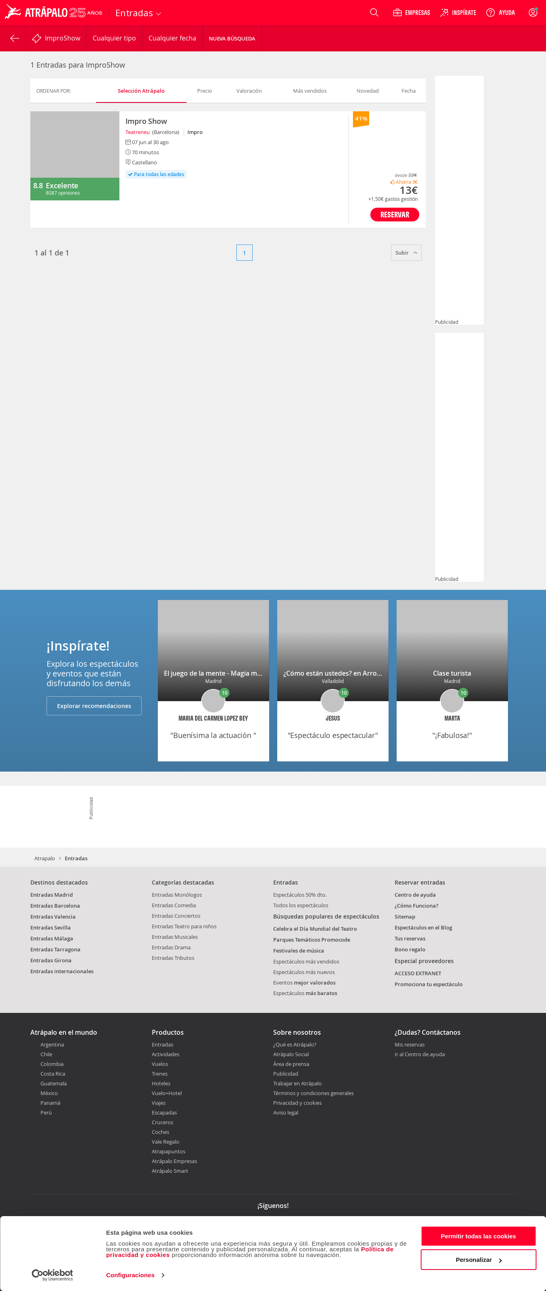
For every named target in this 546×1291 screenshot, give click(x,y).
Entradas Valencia (53, 916)
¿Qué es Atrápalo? (295, 1044)
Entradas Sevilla (50, 927)
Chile (46, 1054)
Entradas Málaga (51, 938)
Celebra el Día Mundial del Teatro (315, 928)
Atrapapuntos (168, 1151)
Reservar (394, 214)
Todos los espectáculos (300, 905)
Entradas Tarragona (55, 949)
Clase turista (452, 673)
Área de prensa (291, 1064)
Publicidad (285, 1073)
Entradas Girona (51, 960)
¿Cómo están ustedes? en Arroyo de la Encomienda (361, 673)
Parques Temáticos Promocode (311, 939)
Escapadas (164, 1112)
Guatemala (53, 1083)
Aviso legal (285, 1112)
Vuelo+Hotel (167, 1093)
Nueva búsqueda (232, 38)
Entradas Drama (171, 947)
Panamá (50, 1102)
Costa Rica (52, 1073)
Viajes (159, 1102)
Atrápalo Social (291, 1054)
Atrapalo (44, 858)
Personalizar (478, 1259)
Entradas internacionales (61, 971)
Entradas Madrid (51, 894)
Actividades (165, 1054)
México (49, 1093)
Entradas (162, 1044)
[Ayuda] (500, 12)
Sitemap (405, 916)
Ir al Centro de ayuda (420, 1054)
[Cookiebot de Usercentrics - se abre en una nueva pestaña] (52, 1275)
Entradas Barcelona (55, 905)
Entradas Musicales (175, 936)
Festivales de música (298, 950)
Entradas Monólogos (177, 894)
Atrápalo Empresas (174, 1161)
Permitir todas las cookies (478, 1236)
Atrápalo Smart (170, 1170)
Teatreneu (137, 132)
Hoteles (161, 1083)
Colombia (52, 1064)
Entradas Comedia (174, 905)
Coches (160, 1132)
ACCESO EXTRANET (418, 973)
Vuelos (160, 1064)
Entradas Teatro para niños (184, 926)
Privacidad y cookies (297, 1102)
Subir (406, 252)
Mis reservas (410, 1045)
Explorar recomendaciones (94, 706)
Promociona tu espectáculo (429, 984)
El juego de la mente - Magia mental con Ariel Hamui (243, 673)
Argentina (52, 1044)
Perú (46, 1112)
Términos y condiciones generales (313, 1093)
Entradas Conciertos (176, 915)
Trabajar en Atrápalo (297, 1083)
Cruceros (162, 1122)
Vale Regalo (165, 1141)
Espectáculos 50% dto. (300, 894)
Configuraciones (130, 1275)
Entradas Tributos (173, 957)
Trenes (160, 1073)
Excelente (62, 185)
